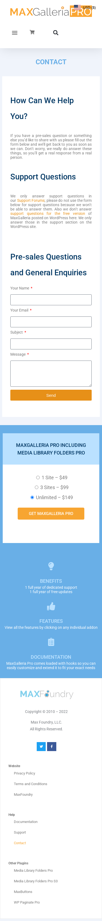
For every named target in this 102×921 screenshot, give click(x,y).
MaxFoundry (23, 794)
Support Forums (31, 200)
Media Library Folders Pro (33, 870)
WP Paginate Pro (27, 902)
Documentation (26, 822)
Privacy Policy (24, 773)
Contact (20, 843)
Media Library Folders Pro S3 (36, 881)
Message (18, 354)
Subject (17, 332)
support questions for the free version (47, 213)
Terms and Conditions (30, 784)
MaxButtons (23, 892)
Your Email (19, 310)
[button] (14, 32)
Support (20, 832)
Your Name (20, 288)
